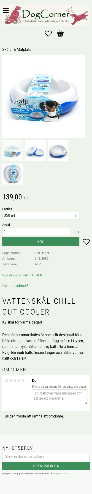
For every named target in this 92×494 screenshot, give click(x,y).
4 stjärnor (19, 380)
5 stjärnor (23, 380)
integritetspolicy (60, 473)
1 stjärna (7, 380)
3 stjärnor (15, 380)
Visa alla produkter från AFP (22, 275)
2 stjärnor (11, 380)
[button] (50, 33)
